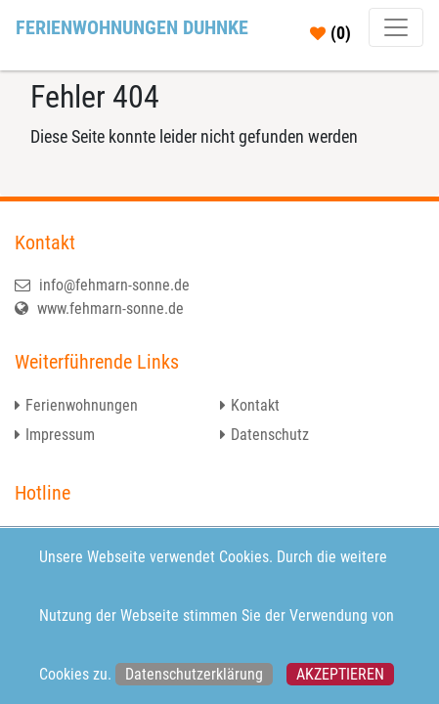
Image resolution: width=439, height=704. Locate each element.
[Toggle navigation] (396, 27)
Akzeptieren (340, 674)
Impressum (60, 434)
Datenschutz (270, 434)
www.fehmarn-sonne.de (99, 308)
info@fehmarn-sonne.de (102, 285)
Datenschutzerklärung (194, 674)
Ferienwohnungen (81, 405)
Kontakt (255, 405)
